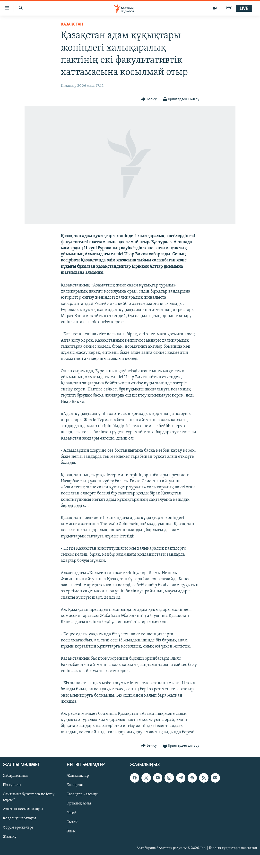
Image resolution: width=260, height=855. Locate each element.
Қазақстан (76, 785)
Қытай (72, 822)
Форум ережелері (18, 827)
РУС (229, 8)
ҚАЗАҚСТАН (72, 24)
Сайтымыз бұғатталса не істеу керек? (28, 797)
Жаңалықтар (78, 776)
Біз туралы (12, 785)
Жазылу (10, 837)
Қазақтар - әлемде (82, 794)
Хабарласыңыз (15, 776)
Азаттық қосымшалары (23, 809)
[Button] (149, 99)
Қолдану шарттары (19, 818)
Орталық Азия (79, 803)
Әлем (71, 831)
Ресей (72, 813)
